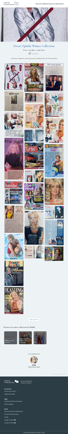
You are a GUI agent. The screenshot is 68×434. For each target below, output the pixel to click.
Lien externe (33, 54)
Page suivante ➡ (34, 319)
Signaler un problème (59, 374)
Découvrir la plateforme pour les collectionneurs (50, 4)
